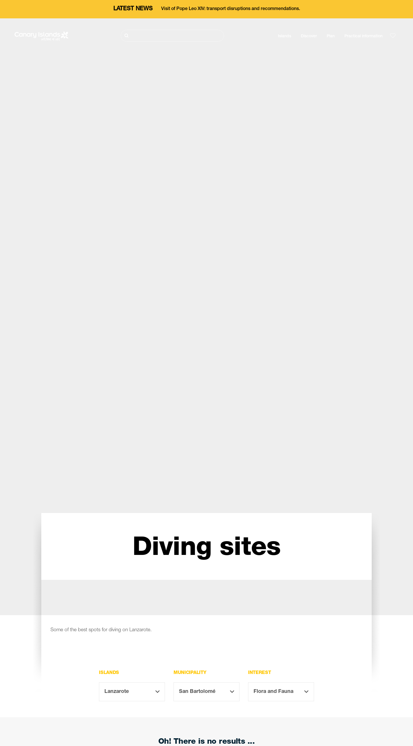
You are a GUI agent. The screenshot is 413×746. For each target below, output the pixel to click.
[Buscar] (172, 36)
